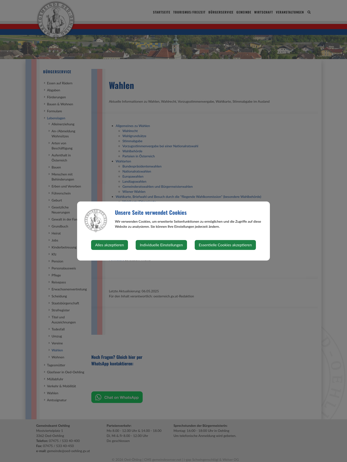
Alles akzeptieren (109, 244)
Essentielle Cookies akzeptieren (225, 244)
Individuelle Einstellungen (161, 244)
